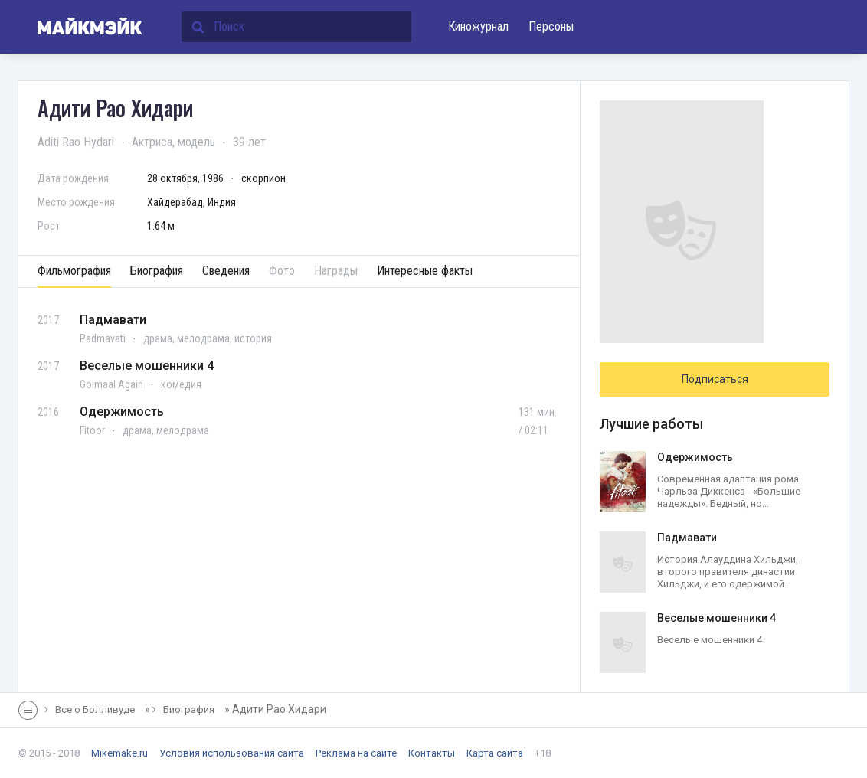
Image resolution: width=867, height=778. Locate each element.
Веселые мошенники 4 (147, 365)
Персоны (551, 26)
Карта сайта (494, 753)
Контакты (431, 753)
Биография (156, 270)
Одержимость (122, 411)
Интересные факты (425, 270)
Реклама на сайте (356, 753)
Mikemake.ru (119, 753)
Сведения (226, 270)
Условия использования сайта (231, 753)
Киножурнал (478, 26)
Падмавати (113, 319)
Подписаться (715, 379)
